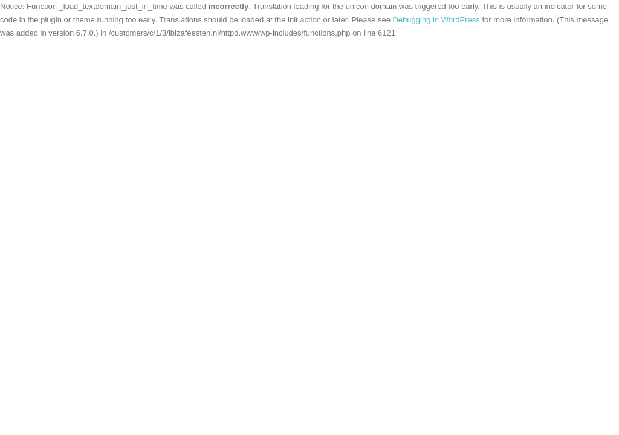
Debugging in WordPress (435, 19)
